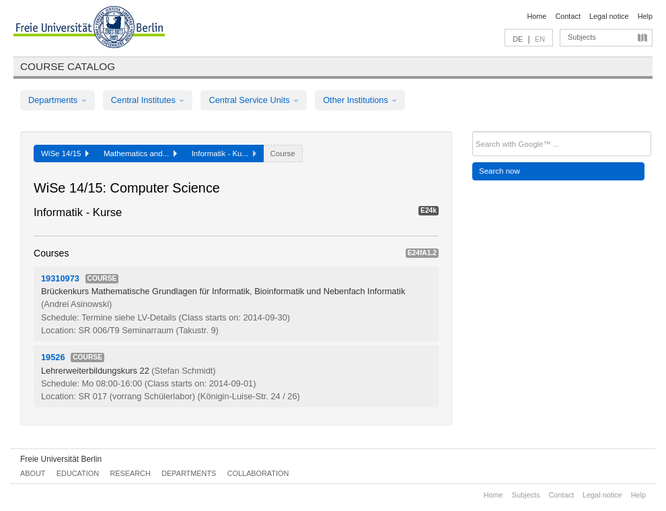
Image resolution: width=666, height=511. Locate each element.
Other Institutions (360, 100)
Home (536, 16)
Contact (567, 16)
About (32, 473)
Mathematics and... (140, 153)
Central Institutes (148, 100)
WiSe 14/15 (65, 153)
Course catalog (67, 66)
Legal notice (609, 16)
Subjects (582, 37)
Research (130, 473)
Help (645, 16)
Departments (57, 100)
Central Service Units (254, 100)
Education (78, 473)
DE (518, 39)
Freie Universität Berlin (61, 459)
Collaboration (258, 473)
